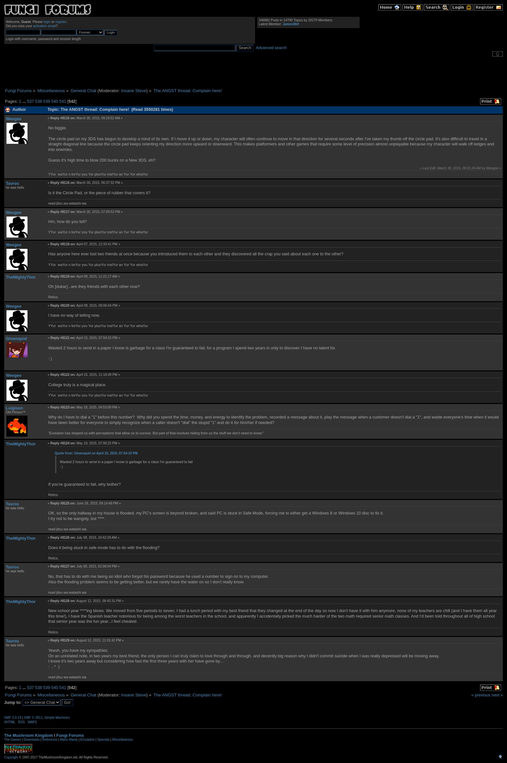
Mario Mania (69, 739)
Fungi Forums (70, 735)
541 (62, 101)
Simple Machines (57, 717)
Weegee (13, 118)
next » (497, 695)
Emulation (87, 739)
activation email (44, 26)
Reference (49, 739)
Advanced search (271, 48)
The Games (12, 739)
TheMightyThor (21, 277)
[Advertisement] (253, 72)
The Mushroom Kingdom (28, 735)
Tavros (12, 183)
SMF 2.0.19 (12, 717)
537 (30, 101)
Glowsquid (16, 338)
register (60, 22)
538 (38, 101)
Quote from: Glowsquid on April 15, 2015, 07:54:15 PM (96, 453)
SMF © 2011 (33, 717)
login (47, 22)
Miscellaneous (122, 739)
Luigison (14, 408)
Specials (103, 739)
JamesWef (291, 24)
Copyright (11, 757)
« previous (481, 695)
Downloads (31, 739)
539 (46, 101)
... (24, 101)
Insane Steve (133, 90)
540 (54, 101)
